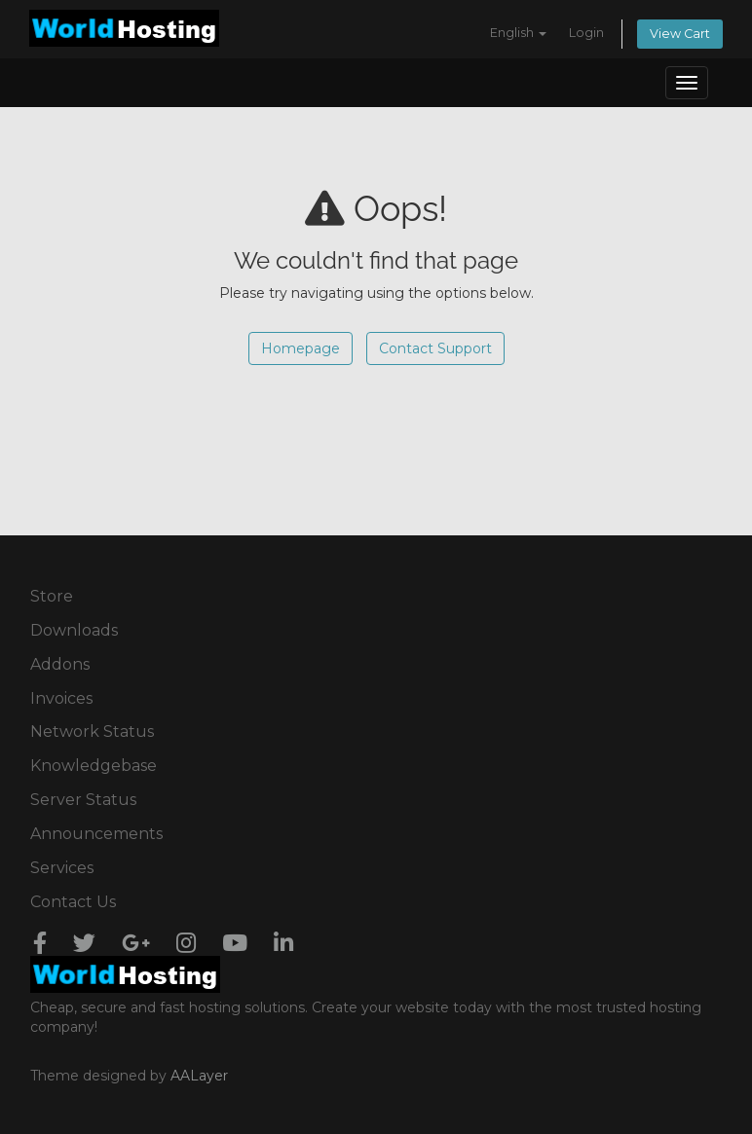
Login (586, 32)
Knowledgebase (93, 765)
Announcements (96, 833)
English (518, 32)
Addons (60, 664)
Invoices (61, 698)
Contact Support (435, 348)
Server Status (83, 799)
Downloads (74, 630)
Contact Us (73, 902)
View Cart (680, 33)
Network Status (92, 731)
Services (62, 868)
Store (51, 596)
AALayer (199, 1075)
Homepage (300, 348)
